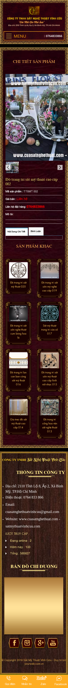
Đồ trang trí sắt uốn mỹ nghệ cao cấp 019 (50, 286)
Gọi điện (10, 683)
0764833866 (53, 36)
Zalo (43, 683)
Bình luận (36, 231)
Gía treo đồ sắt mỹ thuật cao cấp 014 (18, 423)
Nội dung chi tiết (16, 231)
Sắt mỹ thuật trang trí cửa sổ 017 (49, 329)
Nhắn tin (27, 683)
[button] (9, 36)
